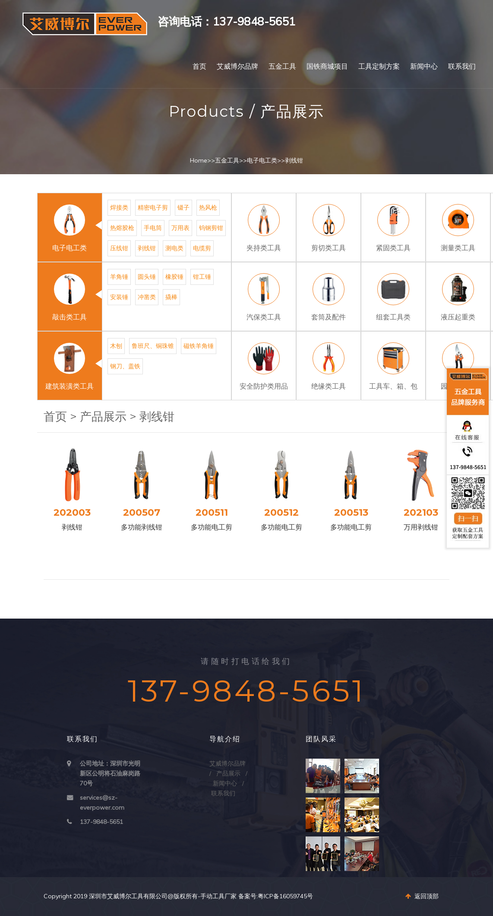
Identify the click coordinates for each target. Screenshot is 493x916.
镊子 (183, 207)
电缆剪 (202, 248)
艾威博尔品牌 (237, 66)
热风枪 (208, 207)
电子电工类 (262, 160)
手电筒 (153, 228)
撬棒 (171, 297)
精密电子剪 (153, 207)
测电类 (174, 248)
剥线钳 (294, 160)
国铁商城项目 (327, 66)
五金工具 (282, 66)
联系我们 (462, 66)
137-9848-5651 (101, 822)
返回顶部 (422, 896)
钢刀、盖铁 (125, 366)
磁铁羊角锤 (198, 346)
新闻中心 (424, 66)
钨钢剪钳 (211, 228)
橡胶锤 (174, 277)
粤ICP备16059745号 (285, 896)
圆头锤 (147, 277)
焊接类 (119, 207)
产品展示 (103, 416)
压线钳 (119, 248)
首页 (199, 66)
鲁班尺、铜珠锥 (153, 346)
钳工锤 (202, 277)
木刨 (116, 346)
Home (198, 160)
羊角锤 (119, 277)
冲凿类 (147, 297)
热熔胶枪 (122, 228)
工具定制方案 (379, 66)
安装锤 (119, 297)
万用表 (180, 228)
